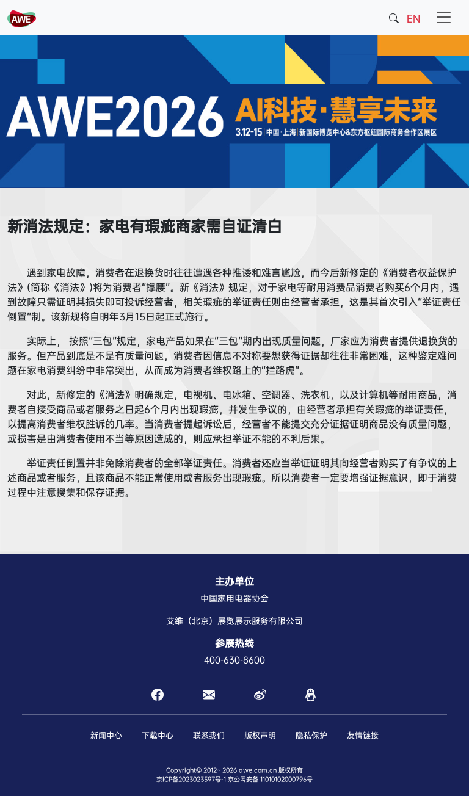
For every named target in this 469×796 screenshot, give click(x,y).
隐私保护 (311, 735)
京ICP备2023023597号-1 (191, 779)
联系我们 (209, 735)
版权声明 (260, 735)
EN (413, 18)
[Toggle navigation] (444, 18)
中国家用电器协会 (234, 598)
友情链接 (363, 735)
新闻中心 (106, 735)
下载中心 (157, 735)
